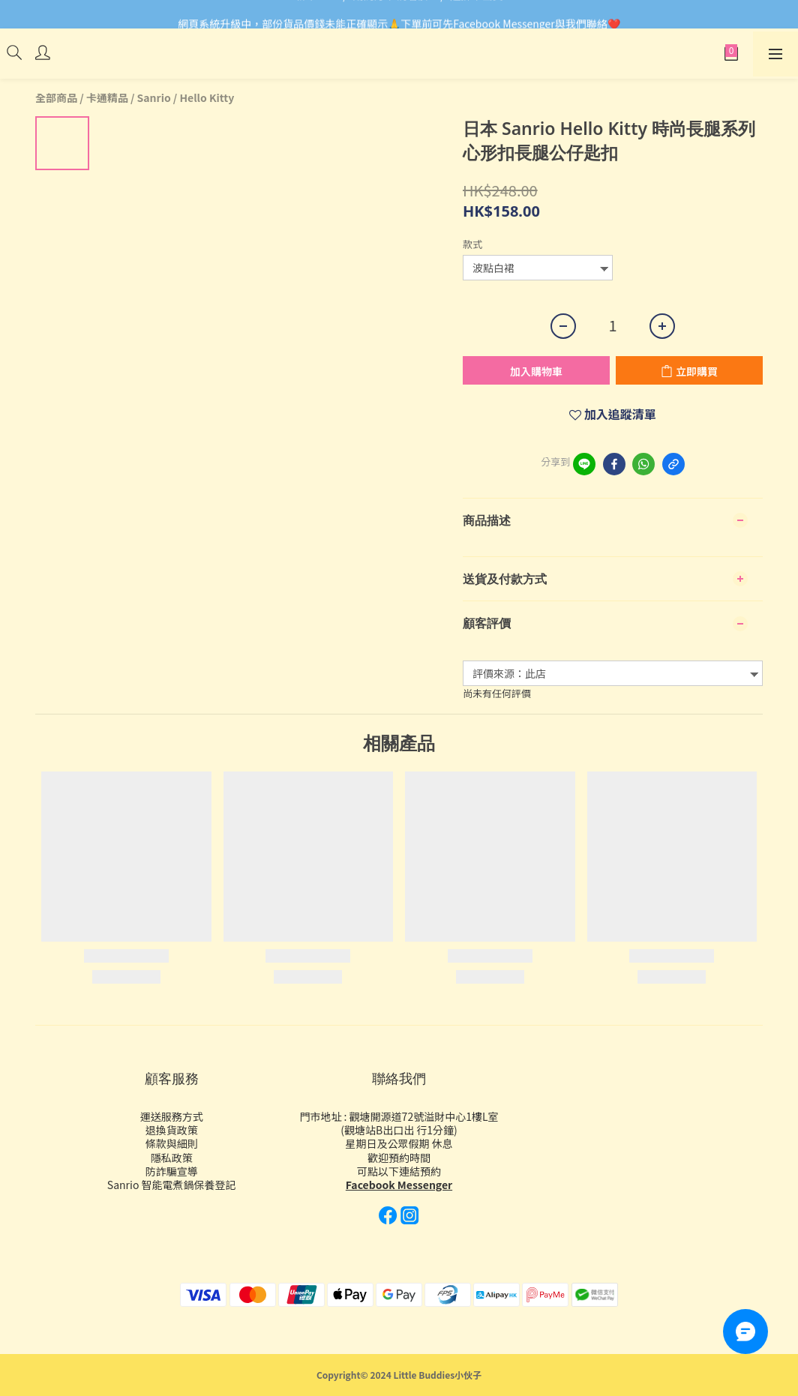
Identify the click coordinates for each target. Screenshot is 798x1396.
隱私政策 (172, 1157)
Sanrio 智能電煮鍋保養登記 (171, 1184)
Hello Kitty (206, 97)
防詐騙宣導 (172, 1171)
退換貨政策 (172, 1129)
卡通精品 (107, 97)
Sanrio (154, 97)
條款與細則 (172, 1143)
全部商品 (56, 97)
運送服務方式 (171, 1116)
